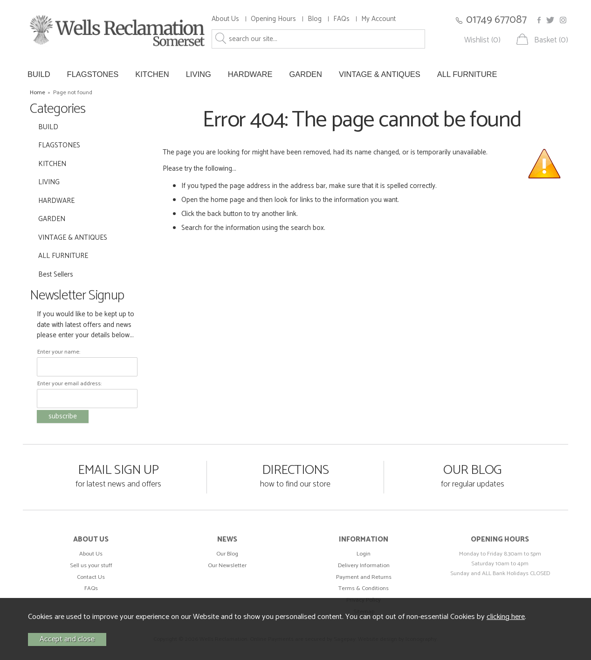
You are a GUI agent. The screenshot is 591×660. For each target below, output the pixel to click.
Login (364, 554)
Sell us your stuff (91, 565)
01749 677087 (496, 20)
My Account (378, 18)
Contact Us (91, 577)
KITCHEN (152, 74)
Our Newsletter (227, 565)
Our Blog (227, 554)
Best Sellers (55, 274)
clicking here (506, 617)
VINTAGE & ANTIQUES (379, 74)
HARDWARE (250, 74)
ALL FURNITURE (467, 74)
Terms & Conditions (363, 588)
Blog (315, 18)
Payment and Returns (364, 577)
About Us (225, 18)
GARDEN (305, 74)
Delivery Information (364, 565)
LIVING (198, 74)
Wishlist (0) (482, 40)
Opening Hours (273, 18)
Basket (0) (551, 40)
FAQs (341, 18)
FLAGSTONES (93, 74)
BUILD (38, 74)
